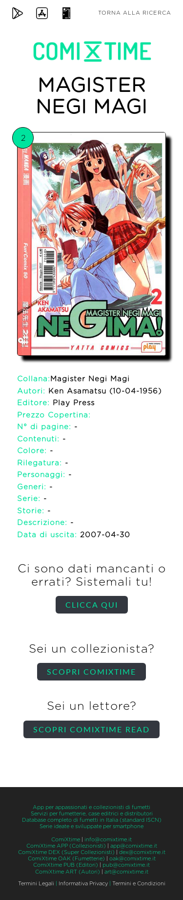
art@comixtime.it (126, 872)
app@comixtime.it (133, 846)
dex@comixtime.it (142, 852)
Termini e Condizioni (138, 883)
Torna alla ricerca (134, 13)
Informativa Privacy (83, 883)
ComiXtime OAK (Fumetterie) (66, 858)
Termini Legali (36, 883)
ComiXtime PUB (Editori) (65, 865)
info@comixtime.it (108, 839)
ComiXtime (65, 839)
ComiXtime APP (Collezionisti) (66, 846)
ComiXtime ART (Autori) (67, 872)
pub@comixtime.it (126, 865)
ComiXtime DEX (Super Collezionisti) (66, 852)
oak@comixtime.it (132, 858)
